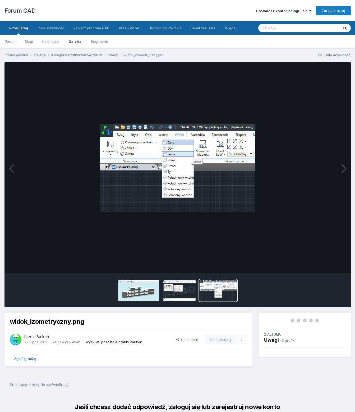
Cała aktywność (51, 28)
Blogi (29, 41)
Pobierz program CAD (91, 28)
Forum (10, 41)
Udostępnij (187, 339)
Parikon (42, 336)
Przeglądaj (18, 30)
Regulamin (99, 41)
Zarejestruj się (333, 10)
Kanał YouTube (203, 28)
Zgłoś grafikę (25, 359)
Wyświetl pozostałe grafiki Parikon (113, 342)
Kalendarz (50, 41)
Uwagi (271, 340)
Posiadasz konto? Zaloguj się (283, 11)
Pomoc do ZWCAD (165, 28)
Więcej (230, 28)
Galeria (74, 41)
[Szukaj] (285, 28)
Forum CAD (20, 10)
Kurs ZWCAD (130, 28)
